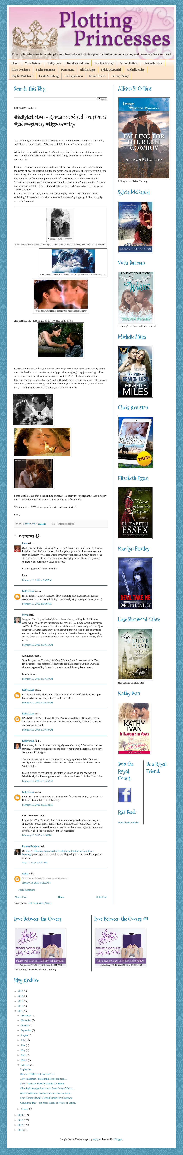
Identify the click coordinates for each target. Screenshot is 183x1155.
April (24, 1055)
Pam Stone (67, 69)
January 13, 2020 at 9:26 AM (36, 883)
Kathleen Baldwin (78, 63)
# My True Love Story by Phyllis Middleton (42, 1083)
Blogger (118, 1139)
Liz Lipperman (74, 76)
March (24, 1060)
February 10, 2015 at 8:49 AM (37, 580)
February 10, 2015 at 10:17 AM (37, 679)
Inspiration (25, 1069)
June (23, 1045)
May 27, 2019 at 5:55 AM (34, 862)
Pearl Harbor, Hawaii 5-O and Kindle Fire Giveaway (46, 1098)
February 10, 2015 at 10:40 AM (37, 729)
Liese (24, 543)
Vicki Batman (33, 63)
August (25, 1035)
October (25, 1025)
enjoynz (97, 1139)
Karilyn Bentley (104, 63)
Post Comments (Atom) (39, 903)
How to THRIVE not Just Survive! (37, 1074)
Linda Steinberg (49, 76)
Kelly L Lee (28, 591)
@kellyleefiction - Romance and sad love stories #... (46, 1093)
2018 (21, 996)
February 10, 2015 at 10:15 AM (37, 645)
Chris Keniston (21, 69)
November (26, 1020)
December (26, 1015)
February (25, 1065)
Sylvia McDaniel (111, 69)
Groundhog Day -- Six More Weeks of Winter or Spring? (48, 1103)
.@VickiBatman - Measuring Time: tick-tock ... (43, 1078)
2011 (20, 1130)
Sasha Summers (45, 69)
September (26, 1030)
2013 (21, 1120)
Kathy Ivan (54, 63)
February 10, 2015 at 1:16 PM (36, 835)
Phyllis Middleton (22, 76)
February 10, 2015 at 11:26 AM (37, 781)
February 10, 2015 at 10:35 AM (37, 702)
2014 (21, 1115)
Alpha (25, 873)
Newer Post (20, 897)
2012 (21, 1125)
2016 (21, 1006)
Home (15, 63)
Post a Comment (26, 890)
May (23, 1050)
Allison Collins (128, 63)
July (23, 1040)
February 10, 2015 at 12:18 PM (37, 805)
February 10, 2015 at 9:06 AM (37, 603)
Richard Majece (30, 846)
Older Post (101, 897)
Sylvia (25, 615)
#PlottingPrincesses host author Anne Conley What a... (47, 1088)
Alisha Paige (87, 69)
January (25, 1109)
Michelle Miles (135, 69)
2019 (21, 991)
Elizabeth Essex (152, 63)
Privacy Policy (120, 76)
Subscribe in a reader (128, 822)
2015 (21, 1011)
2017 (21, 1001)
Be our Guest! (97, 76)
